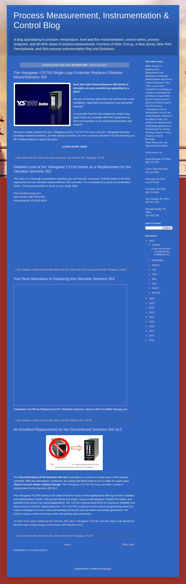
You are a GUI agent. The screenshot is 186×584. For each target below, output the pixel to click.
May (154, 279)
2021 (151, 312)
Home (67, 544)
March (155, 288)
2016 (151, 335)
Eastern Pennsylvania (42, 270)
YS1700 (100, 158)
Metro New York (29, 158)
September (157, 260)
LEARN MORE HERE (74, 146)
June (154, 274)
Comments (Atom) (37, 550)
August (155, 265)
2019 (151, 321)
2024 (151, 298)
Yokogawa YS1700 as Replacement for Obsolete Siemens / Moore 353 (57, 409)
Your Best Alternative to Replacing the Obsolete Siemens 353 (64, 279)
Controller (26, 536)
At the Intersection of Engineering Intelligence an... (161, 251)
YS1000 (122, 270)
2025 (151, 240)
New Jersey (55, 158)
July (154, 269)
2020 (151, 317)
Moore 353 (44, 158)
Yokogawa (91, 158)
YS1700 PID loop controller (89, 132)
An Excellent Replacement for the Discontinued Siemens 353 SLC (68, 429)
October (156, 244)
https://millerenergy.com (27, 193)
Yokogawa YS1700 (63, 464)
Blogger (107, 568)
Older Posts (128, 544)
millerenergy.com (153, 152)
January (156, 292)
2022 (151, 307)
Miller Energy (124, 44)
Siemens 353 (78, 158)
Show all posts (98, 64)
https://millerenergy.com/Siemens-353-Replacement (53, 524)
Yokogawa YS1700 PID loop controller (89, 484)
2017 (151, 331)
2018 (151, 326)
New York (66, 158)
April (154, 283)
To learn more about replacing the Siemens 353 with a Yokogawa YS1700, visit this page (64, 521)
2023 (151, 303)
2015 (151, 340)
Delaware (26, 270)
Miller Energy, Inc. (117, 409)
